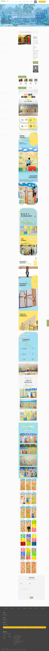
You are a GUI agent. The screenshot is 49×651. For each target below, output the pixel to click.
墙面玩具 (8, 82)
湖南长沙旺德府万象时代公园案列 (10, 106)
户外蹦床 (8, 74)
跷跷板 (8, 68)
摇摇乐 (8, 66)
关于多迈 (20, 1)
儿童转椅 (8, 78)
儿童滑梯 (8, 44)
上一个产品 (34, 62)
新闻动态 (31, 1)
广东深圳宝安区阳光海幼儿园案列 (10, 123)
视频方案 (27, 1)
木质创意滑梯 (9, 53)
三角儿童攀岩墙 (31, 83)
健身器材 (8, 72)
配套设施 (26, 32)
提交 (24, 627)
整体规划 (8, 31)
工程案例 (24, 1)
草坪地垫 (8, 84)
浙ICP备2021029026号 (19, 649)
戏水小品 (8, 76)
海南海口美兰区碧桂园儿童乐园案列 (10, 115)
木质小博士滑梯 (9, 55)
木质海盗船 (8, 57)
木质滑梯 (8, 51)
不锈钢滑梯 (6, 648)
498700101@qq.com (36, 50)
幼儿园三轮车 (9, 80)
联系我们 (43, 608)
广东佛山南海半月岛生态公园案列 (10, 139)
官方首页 (5, 608)
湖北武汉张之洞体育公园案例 (10, 97)
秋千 (7, 70)
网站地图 (24, 649)
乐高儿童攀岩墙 (36, 83)
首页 (13, 1)
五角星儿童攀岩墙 (26, 83)
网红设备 (8, 42)
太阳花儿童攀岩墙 (21, 83)
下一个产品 (37, 62)
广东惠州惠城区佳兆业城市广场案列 (10, 131)
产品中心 (16, 1)
